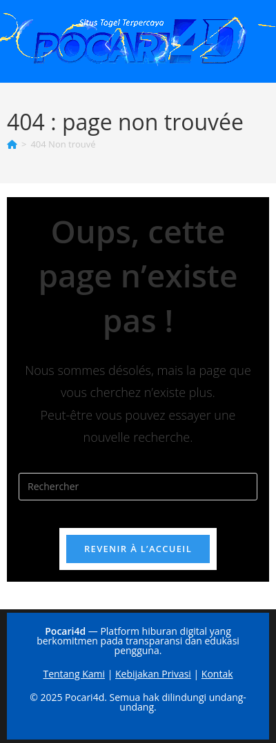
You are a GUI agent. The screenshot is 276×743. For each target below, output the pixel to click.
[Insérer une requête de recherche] (138, 486)
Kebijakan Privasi (153, 673)
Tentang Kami (74, 673)
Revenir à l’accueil (138, 548)
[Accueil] (12, 144)
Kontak (217, 673)
